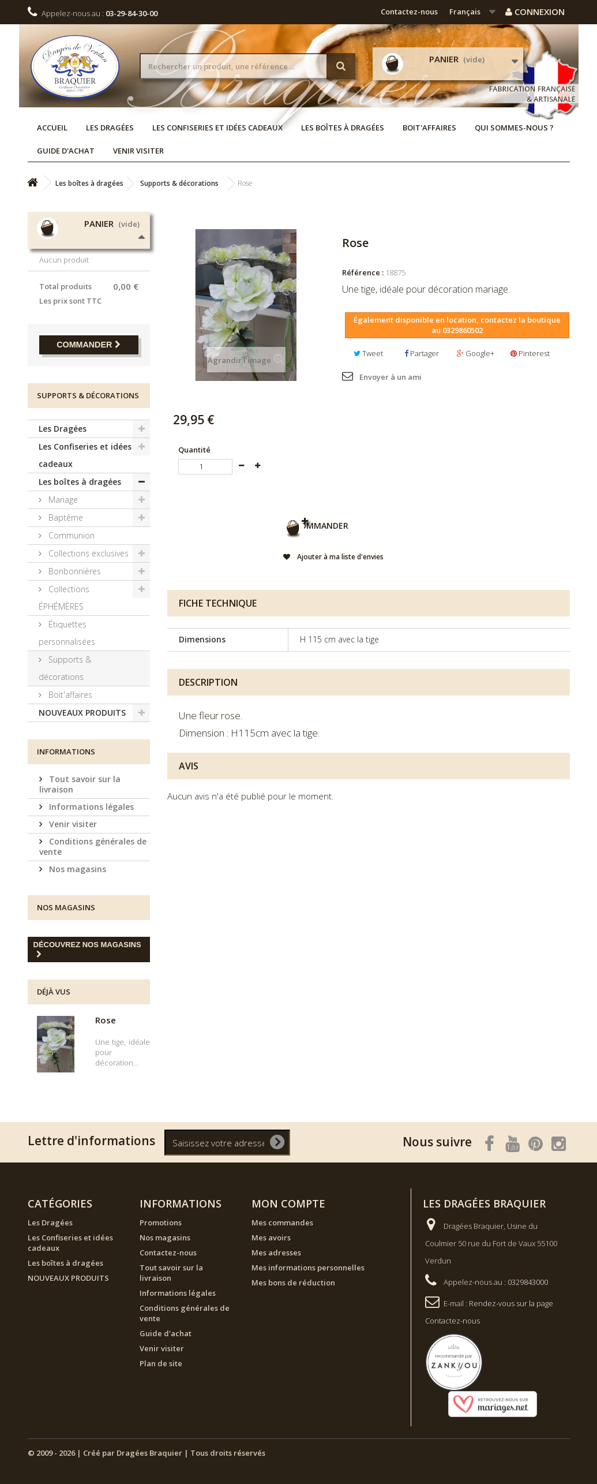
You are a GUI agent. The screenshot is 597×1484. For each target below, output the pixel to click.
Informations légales (90, 806)
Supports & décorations (65, 668)
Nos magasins (76, 869)
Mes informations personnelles (308, 1267)
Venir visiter (138, 150)
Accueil (52, 127)
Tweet (368, 353)
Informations (66, 751)
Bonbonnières (73, 571)
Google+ (475, 353)
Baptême (64, 517)
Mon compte (288, 1203)
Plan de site (161, 1363)
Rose (105, 1020)
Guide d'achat (66, 150)
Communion (70, 535)
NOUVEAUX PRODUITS (82, 712)
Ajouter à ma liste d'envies (339, 560)
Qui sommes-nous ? (514, 127)
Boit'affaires (429, 127)
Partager (421, 353)
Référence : (363, 272)
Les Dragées (110, 127)
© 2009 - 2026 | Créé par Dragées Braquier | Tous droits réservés (146, 1453)
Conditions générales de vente (93, 846)
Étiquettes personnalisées (67, 633)
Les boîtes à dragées (342, 127)
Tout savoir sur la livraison (80, 784)
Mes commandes (282, 1222)
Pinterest (530, 353)
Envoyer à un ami (390, 377)
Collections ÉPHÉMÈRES (64, 598)
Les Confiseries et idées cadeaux (217, 127)
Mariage (62, 499)
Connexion (535, 11)
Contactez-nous (409, 11)
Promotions (161, 1222)
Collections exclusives (87, 553)
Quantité (194, 449)
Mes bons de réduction (293, 1282)
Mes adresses (276, 1252)
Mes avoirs (271, 1237)
